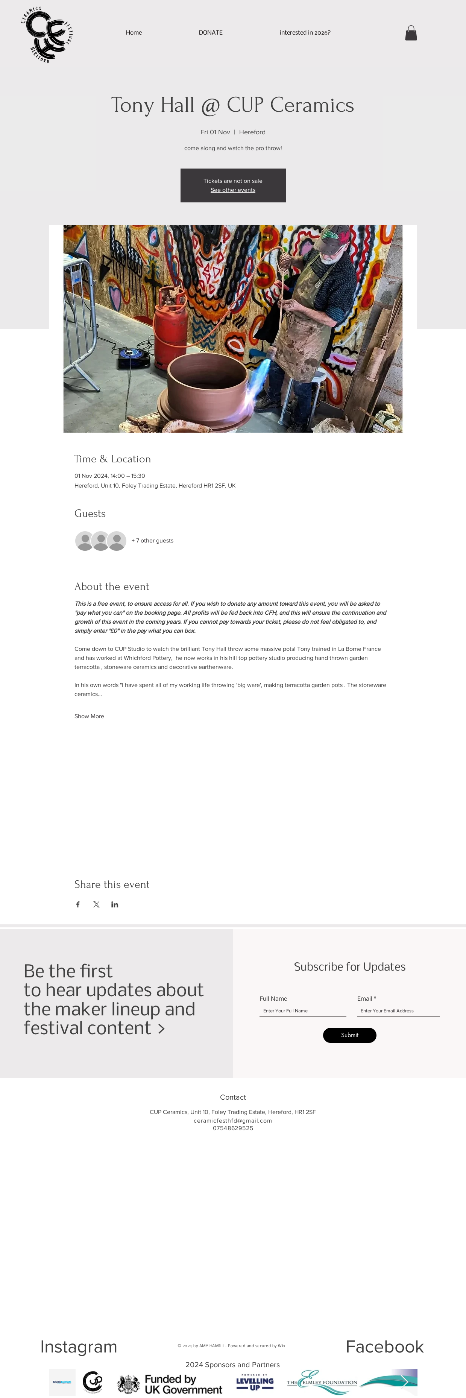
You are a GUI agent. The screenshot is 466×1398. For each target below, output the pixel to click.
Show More (89, 716)
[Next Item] (404, 1382)
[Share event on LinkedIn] (114, 904)
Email (364, 999)
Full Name (273, 999)
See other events (233, 190)
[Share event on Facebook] (78, 904)
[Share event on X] (96, 904)
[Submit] (349, 1035)
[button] (305, 33)
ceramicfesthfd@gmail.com (233, 1120)
